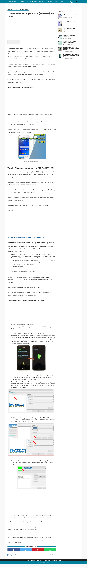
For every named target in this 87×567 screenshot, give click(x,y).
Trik (22, 1)
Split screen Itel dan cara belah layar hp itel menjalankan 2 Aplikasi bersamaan (70, 16)
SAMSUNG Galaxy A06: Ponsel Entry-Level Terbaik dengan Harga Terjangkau (71, 48)
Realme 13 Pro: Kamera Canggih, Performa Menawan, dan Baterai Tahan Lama (70, 23)
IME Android (46, 565)
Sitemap (39, 563)
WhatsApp (37, 1)
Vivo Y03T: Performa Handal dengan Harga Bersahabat (69, 42)
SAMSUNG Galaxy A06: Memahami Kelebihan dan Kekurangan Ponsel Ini (71, 55)
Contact (32, 563)
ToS (61, 563)
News (50, 1)
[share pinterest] (38, 552)
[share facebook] (13, 552)
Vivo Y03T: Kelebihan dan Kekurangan (69, 36)
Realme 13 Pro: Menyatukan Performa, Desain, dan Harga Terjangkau (70, 30)
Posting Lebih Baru (12, 558)
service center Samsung (44, 530)
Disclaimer (55, 563)
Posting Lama (52, 558)
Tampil (16, 42)
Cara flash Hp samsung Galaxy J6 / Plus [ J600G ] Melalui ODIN (25, 240)
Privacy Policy (46, 563)
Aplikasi (44, 1)
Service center (58, 1)
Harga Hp (29, 1)
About (26, 563)
